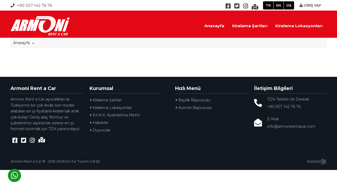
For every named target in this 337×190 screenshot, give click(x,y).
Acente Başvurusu (194, 107)
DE (288, 5)
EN (278, 5)
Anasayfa (214, 25)
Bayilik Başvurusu (193, 100)
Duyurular (100, 130)
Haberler (99, 122)
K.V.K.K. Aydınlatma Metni (115, 115)
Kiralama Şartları (249, 25)
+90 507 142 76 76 (31, 5)
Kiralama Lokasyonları (299, 25)
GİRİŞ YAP (310, 5)
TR (268, 5)
